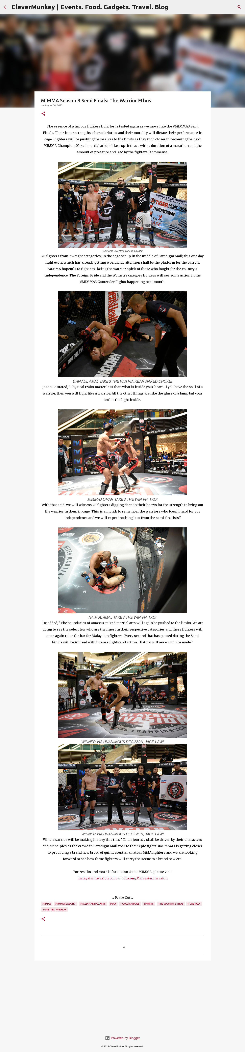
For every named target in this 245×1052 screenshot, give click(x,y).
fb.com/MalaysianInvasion (146, 878)
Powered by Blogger (122, 1038)
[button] (43, 114)
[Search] (239, 7)
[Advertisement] (122, 995)
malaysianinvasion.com (97, 878)
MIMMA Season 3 (65, 903)
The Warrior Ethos (170, 903)
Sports (149, 903)
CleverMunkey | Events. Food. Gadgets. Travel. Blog (89, 6)
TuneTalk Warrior (54, 909)
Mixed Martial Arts (93, 903)
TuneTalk (194, 903)
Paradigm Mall (130, 903)
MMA (113, 903)
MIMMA (47, 903)
